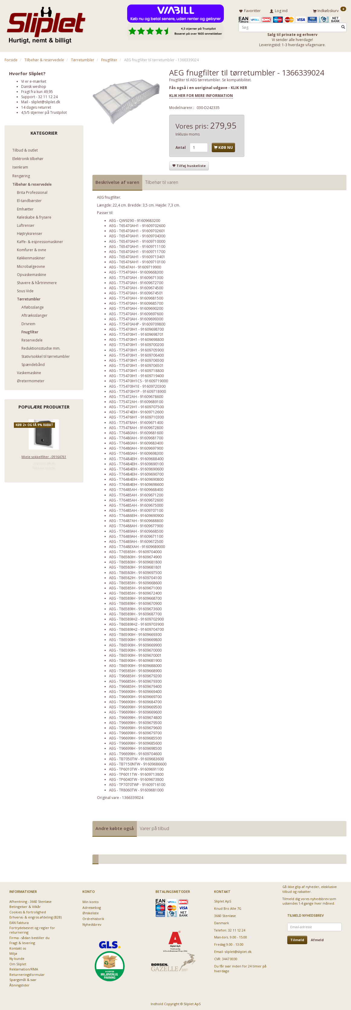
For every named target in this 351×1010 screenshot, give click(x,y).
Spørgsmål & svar (23, 978)
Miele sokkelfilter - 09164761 (43, 456)
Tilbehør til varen (161, 181)
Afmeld (317, 938)
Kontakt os (17, 947)
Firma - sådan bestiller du (29, 936)
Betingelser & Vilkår (25, 905)
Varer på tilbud (154, 827)
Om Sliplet (17, 962)
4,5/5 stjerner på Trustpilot (44, 111)
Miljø (13, 952)
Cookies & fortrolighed (27, 911)
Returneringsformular (27, 973)
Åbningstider (19, 984)
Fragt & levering (22, 942)
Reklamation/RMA (23, 968)
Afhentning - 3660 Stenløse (30, 900)
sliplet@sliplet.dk (45, 101)
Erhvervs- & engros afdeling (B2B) (35, 916)
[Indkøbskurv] (329, 10)
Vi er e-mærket (33, 80)
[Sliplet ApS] (46, 23)
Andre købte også (114, 827)
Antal (181, 146)
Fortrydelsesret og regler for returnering (32, 928)
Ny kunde (16, 957)
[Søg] (343, 26)
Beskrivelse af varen (117, 181)
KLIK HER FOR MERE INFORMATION (201, 94)
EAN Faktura (19, 921)
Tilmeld (297, 938)
